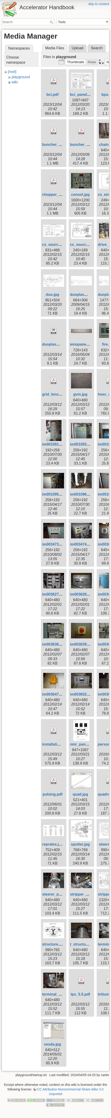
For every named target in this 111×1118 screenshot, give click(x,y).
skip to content (98, 4)
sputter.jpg (80, 844)
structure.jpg (53, 944)
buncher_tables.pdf (87, 145)
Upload (77, 48)
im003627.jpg (53, 594)
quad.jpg (80, 794)
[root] (12, 72)
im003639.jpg (81, 644)
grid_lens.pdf (53, 394)
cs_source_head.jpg (87, 245)
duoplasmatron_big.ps (62, 344)
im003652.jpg (81, 694)
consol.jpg (80, 195)
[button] (75, 62)
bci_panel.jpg (81, 95)
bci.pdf (52, 95)
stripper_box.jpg (84, 894)
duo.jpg (52, 295)
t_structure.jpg (83, 944)
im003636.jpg (53, 644)
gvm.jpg (80, 394)
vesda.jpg (52, 1044)
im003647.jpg (53, 694)
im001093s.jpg (82, 444)
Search (52, 22)
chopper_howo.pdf (58, 195)
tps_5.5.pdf (80, 994)
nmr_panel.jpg (82, 744)
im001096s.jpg (82, 494)
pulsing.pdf (52, 794)
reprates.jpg (52, 844)
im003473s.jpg (54, 544)
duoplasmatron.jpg (86, 295)
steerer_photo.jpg (57, 894)
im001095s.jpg (54, 494)
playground (21, 77)
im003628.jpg (81, 594)
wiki (15, 82)
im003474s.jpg (82, 544)
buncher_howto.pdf (59, 145)
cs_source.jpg (54, 245)
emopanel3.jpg (83, 344)
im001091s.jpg (54, 444)
